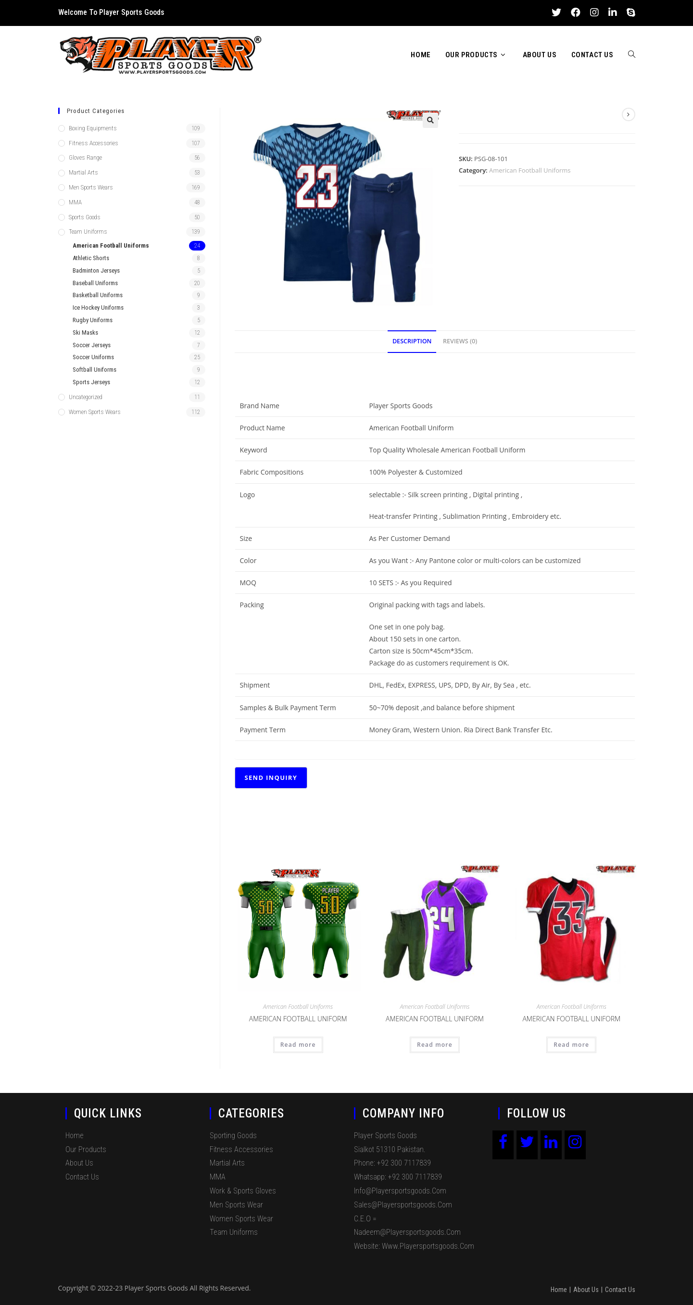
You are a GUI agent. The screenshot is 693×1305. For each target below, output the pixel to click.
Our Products (85, 1149)
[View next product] (628, 114)
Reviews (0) (460, 341)
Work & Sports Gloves (243, 1190)
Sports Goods (85, 217)
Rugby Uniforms (93, 320)
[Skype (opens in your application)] (628, 12)
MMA (75, 202)
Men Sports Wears (91, 187)
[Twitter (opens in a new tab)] (556, 12)
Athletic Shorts (91, 258)
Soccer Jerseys (92, 345)
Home (74, 1135)
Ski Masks (85, 332)
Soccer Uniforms (93, 357)
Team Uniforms (88, 231)
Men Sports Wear (236, 1204)
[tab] (412, 341)
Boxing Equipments (93, 128)
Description (412, 341)
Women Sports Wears (95, 411)
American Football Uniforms (530, 170)
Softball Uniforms (94, 369)
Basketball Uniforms (98, 295)
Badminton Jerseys (96, 270)
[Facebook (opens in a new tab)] (575, 12)
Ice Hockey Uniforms (98, 307)
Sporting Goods (233, 1135)
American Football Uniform (298, 1018)
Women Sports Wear (241, 1218)
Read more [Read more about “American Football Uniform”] (298, 1045)
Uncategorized (85, 397)
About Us (79, 1162)
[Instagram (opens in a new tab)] (594, 12)
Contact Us (82, 1176)
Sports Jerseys (91, 382)
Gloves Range (85, 157)
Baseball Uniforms (95, 283)
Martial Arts (83, 172)
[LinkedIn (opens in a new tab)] (613, 12)
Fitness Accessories (93, 143)
